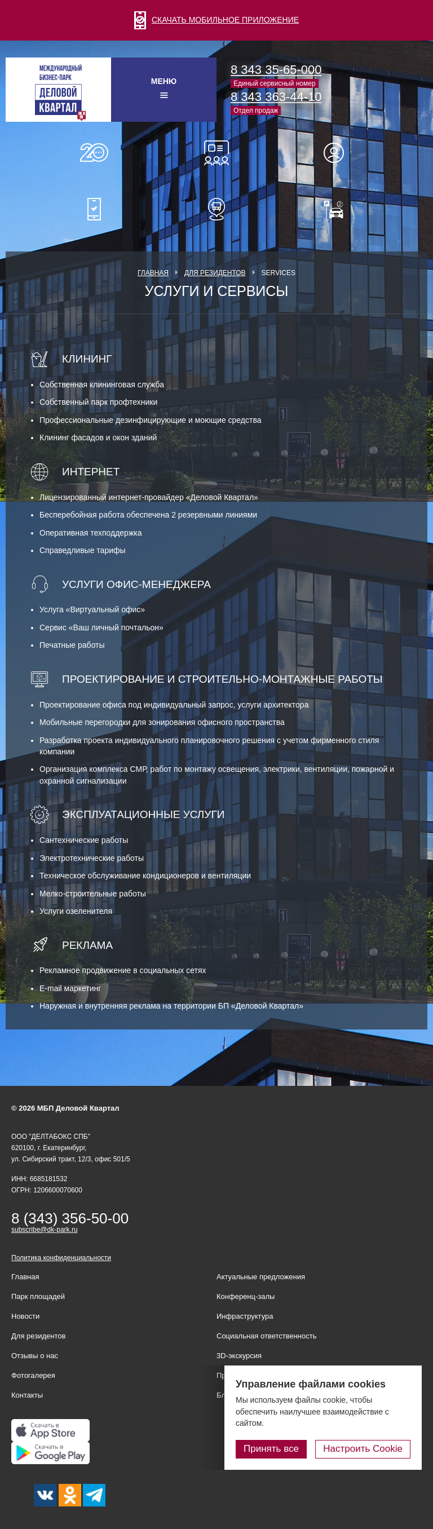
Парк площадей (38, 1296)
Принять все (271, 1448)
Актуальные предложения (260, 1276)
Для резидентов (339, 153)
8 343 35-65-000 (276, 70)
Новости (25, 1316)
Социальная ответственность (266, 1336)
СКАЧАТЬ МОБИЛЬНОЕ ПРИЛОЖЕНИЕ (216, 19)
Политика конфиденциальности (61, 1258)
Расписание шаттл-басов (216, 209)
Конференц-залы (216, 153)
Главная (153, 273)
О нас (94, 153)
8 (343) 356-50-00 (70, 1218)
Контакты (27, 1395)
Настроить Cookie (363, 1448)
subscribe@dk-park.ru (44, 1230)
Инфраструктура (244, 1316)
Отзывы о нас (34, 1355)
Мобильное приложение (94, 209)
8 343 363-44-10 (276, 97)
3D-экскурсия (239, 1355)
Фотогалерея (33, 1375)
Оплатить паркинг (339, 209)
